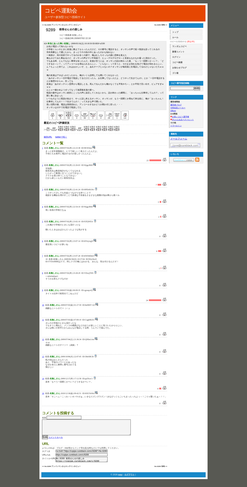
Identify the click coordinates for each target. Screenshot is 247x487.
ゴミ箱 (175, 73)
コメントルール (55, 441)
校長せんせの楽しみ (70, 29)
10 (43, 305)
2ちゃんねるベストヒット (183, 120)
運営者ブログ (176, 105)
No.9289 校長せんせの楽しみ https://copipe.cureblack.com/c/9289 (82, 463)
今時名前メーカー (177, 108)
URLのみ (46, 458)
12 (43, 339)
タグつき (46, 454)
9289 (50, 29)
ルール (175, 37)
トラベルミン (176, 126)
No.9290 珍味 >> (160, 25)
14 (43, 378)
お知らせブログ (179, 68)
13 (43, 356)
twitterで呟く (61, 137)
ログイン (176, 57)
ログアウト (129, 479)
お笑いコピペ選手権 (180, 117)
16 (43, 393)
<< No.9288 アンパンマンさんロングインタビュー (61, 25)
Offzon (173, 111)
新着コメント (178, 52)
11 (43, 320)
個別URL (48, 137)
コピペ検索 (177, 62)
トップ (175, 32)
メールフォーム (178, 138)
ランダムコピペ (179, 46)
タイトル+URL (49, 462)
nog (120, 479)
